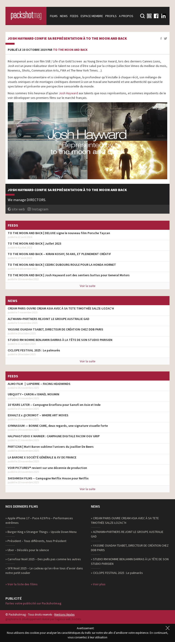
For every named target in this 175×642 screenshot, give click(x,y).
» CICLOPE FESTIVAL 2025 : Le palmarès (117, 573)
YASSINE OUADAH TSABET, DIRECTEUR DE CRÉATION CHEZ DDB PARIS (55, 329)
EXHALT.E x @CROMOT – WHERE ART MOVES (38, 415)
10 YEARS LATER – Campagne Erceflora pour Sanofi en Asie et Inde (54, 405)
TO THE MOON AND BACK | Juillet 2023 (34, 243)
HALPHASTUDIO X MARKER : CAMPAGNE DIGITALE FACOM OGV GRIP (54, 436)
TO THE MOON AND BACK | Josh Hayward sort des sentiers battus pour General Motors (69, 275)
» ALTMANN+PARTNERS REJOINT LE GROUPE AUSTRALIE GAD (127, 534)
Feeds (74, 16)
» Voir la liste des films (21, 584)
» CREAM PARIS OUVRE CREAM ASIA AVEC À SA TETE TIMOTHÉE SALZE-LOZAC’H (125, 520)
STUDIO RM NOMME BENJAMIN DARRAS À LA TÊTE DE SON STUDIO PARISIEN (60, 340)
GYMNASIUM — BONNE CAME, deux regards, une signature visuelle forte (58, 426)
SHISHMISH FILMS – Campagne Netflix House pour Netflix (48, 478)
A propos (126, 16)
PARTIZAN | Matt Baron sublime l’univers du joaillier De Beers (51, 447)
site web (18, 209)
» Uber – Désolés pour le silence (27, 550)
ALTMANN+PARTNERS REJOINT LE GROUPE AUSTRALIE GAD (48, 319)
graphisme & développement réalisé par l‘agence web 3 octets (43, 619)
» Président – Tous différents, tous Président (35, 541)
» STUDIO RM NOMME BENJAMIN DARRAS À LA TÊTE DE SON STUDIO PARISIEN (130, 561)
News (64, 16)
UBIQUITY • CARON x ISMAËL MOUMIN (33, 394)
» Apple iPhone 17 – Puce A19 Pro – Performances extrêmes (39, 520)
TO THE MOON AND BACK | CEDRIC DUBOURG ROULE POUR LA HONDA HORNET (62, 265)
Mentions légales (64, 614)
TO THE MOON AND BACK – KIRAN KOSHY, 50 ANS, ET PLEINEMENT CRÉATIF (59, 254)
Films (54, 16)
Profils (111, 16)
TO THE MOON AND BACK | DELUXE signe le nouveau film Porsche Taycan (59, 233)
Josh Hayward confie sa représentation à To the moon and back (67, 38)
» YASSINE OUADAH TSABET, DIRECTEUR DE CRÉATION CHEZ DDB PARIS (130, 547)
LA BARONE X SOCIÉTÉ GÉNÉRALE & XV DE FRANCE (42, 457)
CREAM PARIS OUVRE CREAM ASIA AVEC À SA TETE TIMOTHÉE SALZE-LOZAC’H (61, 308)
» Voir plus (98, 584)
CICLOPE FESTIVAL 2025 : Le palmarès (34, 350)
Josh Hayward (69, 93)
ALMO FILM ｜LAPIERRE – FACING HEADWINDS (39, 384)
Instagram (40, 209)
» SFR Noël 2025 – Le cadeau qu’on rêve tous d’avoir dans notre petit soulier (44, 570)
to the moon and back (70, 50)
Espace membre (92, 16)
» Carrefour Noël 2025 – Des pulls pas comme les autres (43, 559)
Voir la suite (87, 286)
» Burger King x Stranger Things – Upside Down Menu (41, 532)
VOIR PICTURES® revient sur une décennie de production (47, 468)
